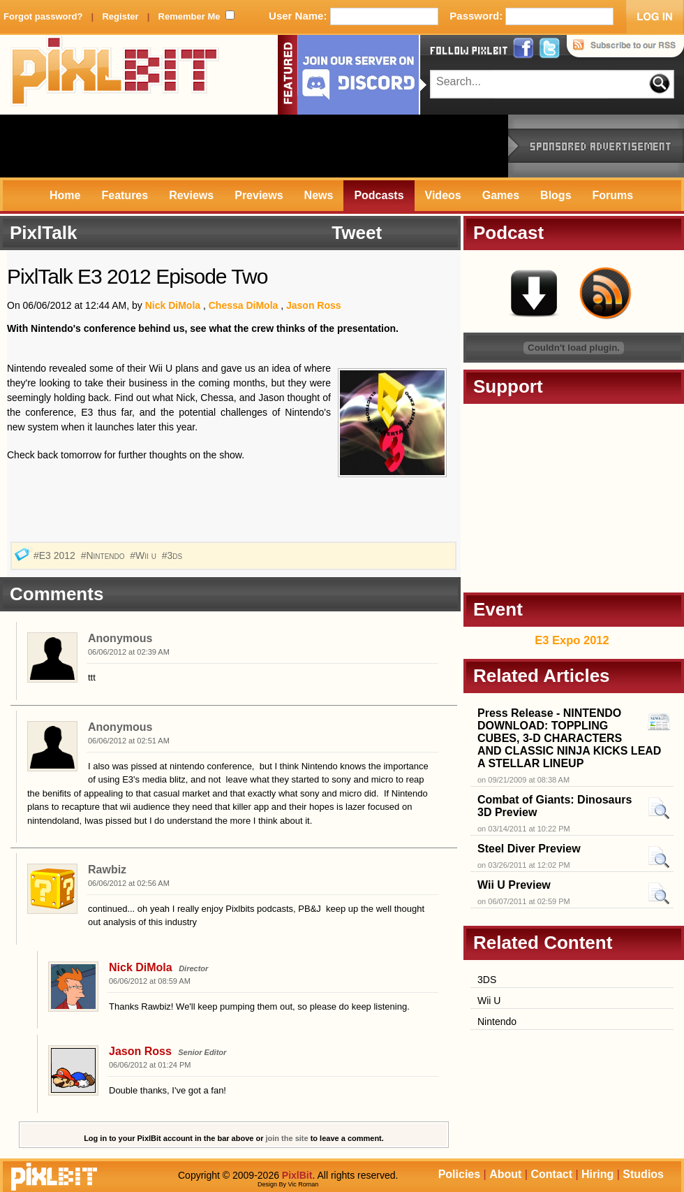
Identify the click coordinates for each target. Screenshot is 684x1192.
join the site (287, 1138)
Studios (643, 1174)
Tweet (357, 232)
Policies (459, 1174)
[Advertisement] (254, 146)
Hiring (597, 1174)
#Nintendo (104, 555)
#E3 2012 (56, 555)
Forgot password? (42, 16)
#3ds (173, 555)
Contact (551, 1174)
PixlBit (115, 75)
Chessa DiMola (243, 305)
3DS (486, 979)
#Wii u (144, 555)
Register (120, 16)
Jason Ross (313, 305)
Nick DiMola (172, 305)
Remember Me (189, 16)
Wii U (488, 1000)
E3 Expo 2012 (572, 640)
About (505, 1174)
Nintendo (496, 1021)
